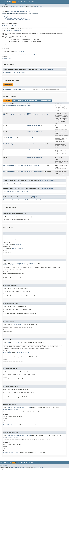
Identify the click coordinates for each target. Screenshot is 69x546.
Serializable (13, 25)
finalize (6, 199)
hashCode (11, 183)
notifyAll (25, 199)
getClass (12, 199)
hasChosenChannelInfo (33, 150)
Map (4, 144)
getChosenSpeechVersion (34, 131)
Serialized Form (6, 58)
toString (18, 183)
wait (31, 199)
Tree (21, 1)
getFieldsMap (31, 144)
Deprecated (27, 1)
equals (5, 183)
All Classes (3, 4)
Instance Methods (31, 100)
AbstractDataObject (47, 188)
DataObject (5, 25)
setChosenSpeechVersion (34, 171)
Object (13, 144)
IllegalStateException (10, 409)
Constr (17, 6)
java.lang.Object (6, 17)
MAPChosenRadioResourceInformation (14, 89)
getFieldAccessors (32, 138)
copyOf (29, 113)
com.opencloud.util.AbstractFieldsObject (18, 19)
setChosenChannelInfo (33, 165)
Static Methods (18, 100)
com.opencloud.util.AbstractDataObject (15, 18)
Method (22, 6)
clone (28, 105)
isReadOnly (15, 191)
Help (32, 1)
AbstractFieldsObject (14, 30)
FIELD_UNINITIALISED (19, 72)
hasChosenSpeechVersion (34, 157)
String (8, 144)
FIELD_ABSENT (7, 72)
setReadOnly (24, 191)
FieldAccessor (12, 138)
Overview (3, 1)
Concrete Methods (45, 100)
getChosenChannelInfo (33, 125)
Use (18, 1)
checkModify (7, 191)
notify (19, 199)
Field (12, 6)
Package (9, 1)
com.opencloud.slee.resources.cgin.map (18, 11)
